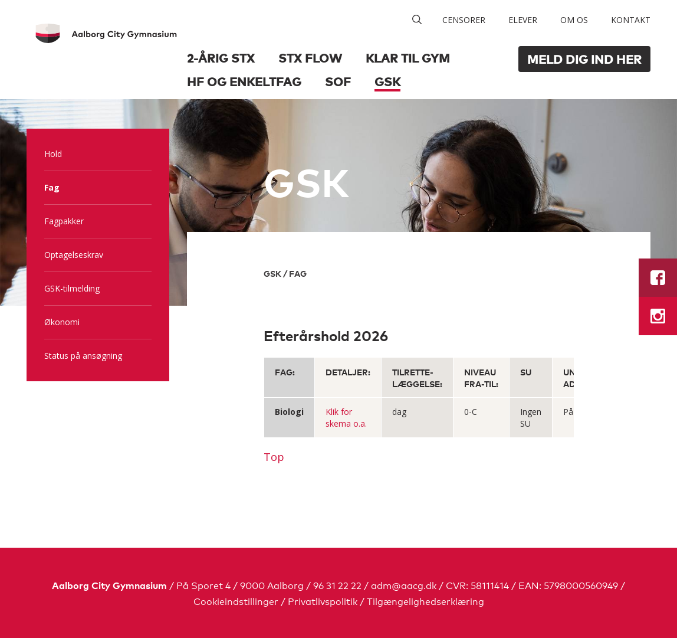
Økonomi (62, 322)
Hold (53, 153)
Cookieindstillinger (235, 600)
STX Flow (310, 58)
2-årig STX (221, 58)
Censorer (463, 19)
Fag (52, 187)
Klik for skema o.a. (346, 417)
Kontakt (630, 19)
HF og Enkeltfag (244, 81)
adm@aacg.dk (403, 584)
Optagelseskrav (73, 254)
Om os (574, 19)
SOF (338, 81)
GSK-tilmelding (72, 288)
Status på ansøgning (83, 355)
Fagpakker (64, 221)
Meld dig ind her (584, 59)
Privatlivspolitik (322, 600)
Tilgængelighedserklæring (425, 600)
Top (274, 457)
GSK (387, 81)
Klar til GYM (408, 58)
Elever (522, 19)
